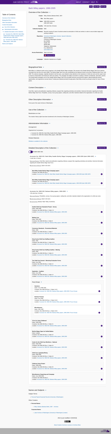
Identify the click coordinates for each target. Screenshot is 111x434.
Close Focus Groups (41, 282)
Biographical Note (6, 20)
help (93, 2)
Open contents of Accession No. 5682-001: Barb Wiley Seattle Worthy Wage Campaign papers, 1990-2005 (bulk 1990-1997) (4, 34)
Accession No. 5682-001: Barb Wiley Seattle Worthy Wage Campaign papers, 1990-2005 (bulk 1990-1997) (13, 35)
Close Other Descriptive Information (52, 99)
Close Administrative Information (49, 123)
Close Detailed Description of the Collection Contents (3, 32)
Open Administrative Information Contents (3, 29)
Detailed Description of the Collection (14, 31)
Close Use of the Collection (46, 110)
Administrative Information (11, 29)
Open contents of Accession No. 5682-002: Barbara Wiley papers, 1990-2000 (4, 40)
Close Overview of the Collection (50, 12)
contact (86, 2)
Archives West (21, 2)
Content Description (7, 24)
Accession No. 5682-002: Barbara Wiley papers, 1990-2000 (52, 212)
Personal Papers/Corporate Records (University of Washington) (47, 397)
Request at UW (50, 55)
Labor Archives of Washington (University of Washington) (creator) (50, 412)
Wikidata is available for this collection (38, 141)
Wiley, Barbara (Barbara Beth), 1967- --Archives (46, 406)
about (78, 2)
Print (91, 6)
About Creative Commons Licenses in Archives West (67, 425)
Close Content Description (45, 88)
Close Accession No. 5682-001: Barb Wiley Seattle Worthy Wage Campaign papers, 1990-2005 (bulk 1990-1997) (95, 156)
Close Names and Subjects (46, 390)
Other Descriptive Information (9, 22)
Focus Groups (73, 291)
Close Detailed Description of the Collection (58, 148)
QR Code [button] (103, 6)
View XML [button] (96, 6)
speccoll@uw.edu (48, 49)
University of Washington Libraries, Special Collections (57, 36)
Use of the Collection (10, 27)
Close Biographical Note (43, 67)
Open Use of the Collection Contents (3, 27)
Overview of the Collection (8, 18)
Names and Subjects (7, 43)
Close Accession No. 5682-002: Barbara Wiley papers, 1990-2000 (67, 191)
